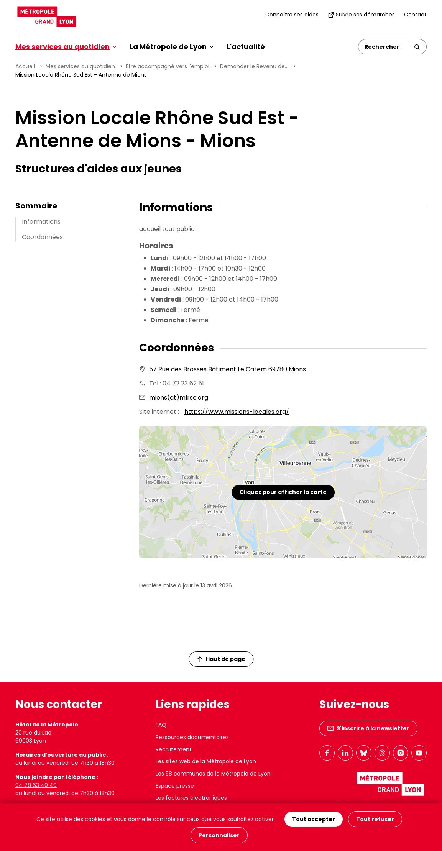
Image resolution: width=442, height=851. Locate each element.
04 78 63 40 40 (36, 785)
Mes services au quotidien (80, 66)
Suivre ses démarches (361, 14)
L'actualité (246, 46)
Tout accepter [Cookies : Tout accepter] (313, 819)
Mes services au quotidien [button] (66, 46)
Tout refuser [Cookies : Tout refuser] (375, 819)
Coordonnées (42, 237)
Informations (41, 221)
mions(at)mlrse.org (178, 397)
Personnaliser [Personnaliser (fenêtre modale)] (219, 835)
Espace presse (175, 786)
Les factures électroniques (191, 798)
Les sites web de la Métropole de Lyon (206, 761)
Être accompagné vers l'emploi (167, 66)
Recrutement (174, 749)
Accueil (25, 66)
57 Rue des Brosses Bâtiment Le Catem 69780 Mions (227, 369)
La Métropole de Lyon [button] (172, 46)
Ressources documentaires (192, 737)
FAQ (161, 725)
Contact (415, 14)
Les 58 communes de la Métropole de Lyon (213, 773)
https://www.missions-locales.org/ (236, 411)
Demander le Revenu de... (254, 66)
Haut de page (221, 659)
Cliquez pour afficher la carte (283, 492)
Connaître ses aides (292, 14)
